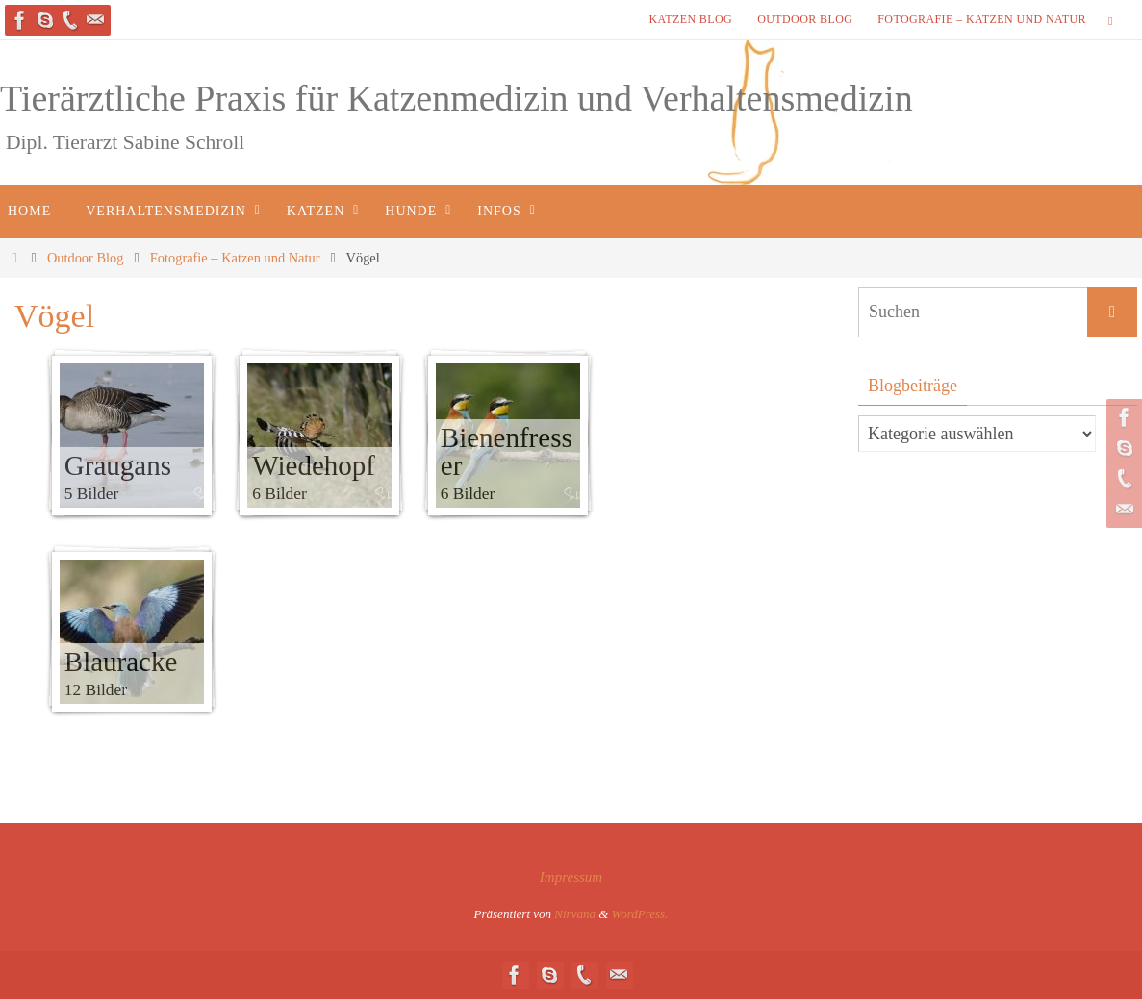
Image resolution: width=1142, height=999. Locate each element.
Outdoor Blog (804, 19)
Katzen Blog (690, 19)
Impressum (571, 877)
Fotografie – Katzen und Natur (981, 19)
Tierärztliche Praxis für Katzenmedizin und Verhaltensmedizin (456, 98)
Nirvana (575, 914)
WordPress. (640, 914)
